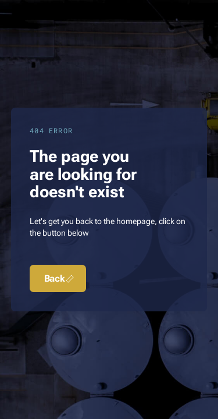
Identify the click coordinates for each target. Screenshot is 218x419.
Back (60, 279)
